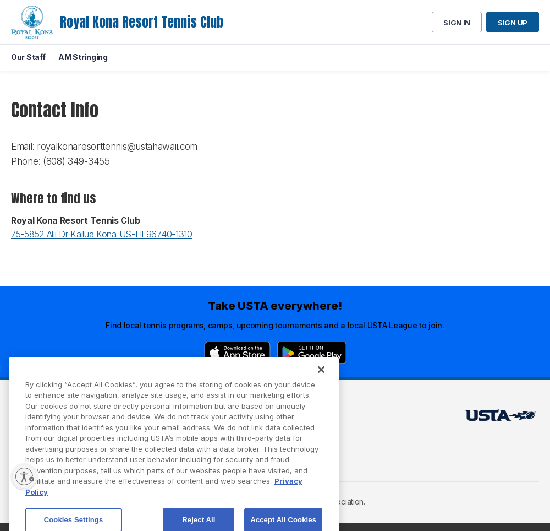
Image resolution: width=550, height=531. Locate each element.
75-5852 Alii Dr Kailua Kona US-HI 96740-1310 (102, 234)
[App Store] (237, 353)
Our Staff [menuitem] (28, 57)
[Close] (321, 380)
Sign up (512, 22)
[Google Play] (311, 353)
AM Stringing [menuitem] (82, 57)
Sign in (456, 22)
